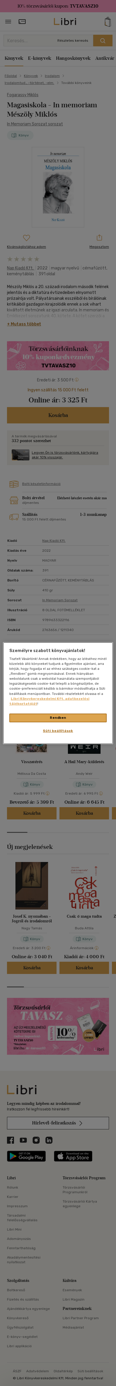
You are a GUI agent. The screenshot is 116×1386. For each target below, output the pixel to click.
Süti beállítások (58, 731)
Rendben (58, 718)
